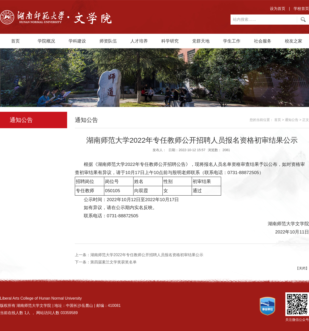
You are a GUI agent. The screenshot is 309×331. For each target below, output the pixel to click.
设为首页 (277, 9)
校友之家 (293, 41)
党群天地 (201, 41)
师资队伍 (108, 41)
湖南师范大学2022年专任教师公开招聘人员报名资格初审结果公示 (146, 255)
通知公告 (291, 120)
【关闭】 (302, 268)
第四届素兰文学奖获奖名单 (113, 262)
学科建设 (77, 41)
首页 (15, 41)
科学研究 (170, 41)
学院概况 (46, 41)
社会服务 (262, 41)
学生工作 (231, 41)
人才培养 (139, 41)
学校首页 (301, 9)
